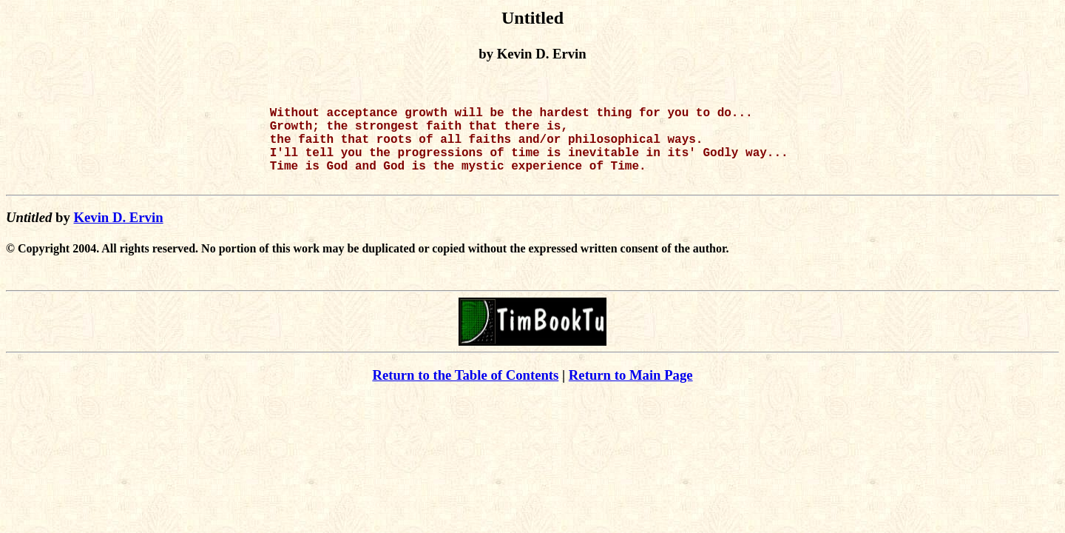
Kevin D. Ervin (118, 235)
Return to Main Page (631, 392)
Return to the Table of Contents (465, 392)
